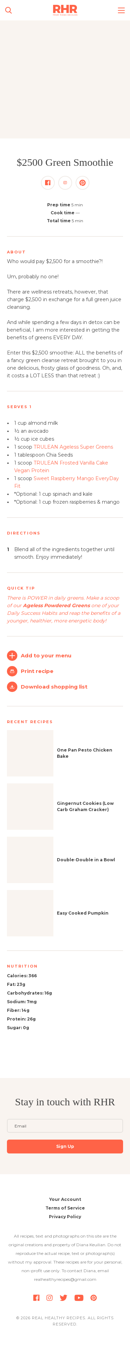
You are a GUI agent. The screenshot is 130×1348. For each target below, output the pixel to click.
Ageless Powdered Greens (56, 605)
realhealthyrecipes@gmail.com (65, 1279)
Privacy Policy (65, 1216)
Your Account (65, 1199)
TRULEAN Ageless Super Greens (73, 447)
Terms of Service (65, 1208)
